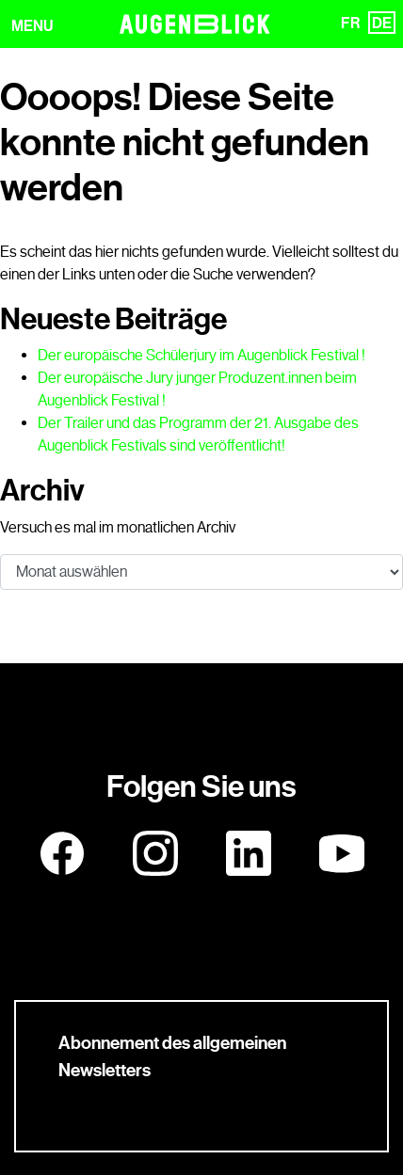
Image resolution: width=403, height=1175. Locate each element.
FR (350, 23)
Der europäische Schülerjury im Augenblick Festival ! (201, 355)
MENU (32, 26)
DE (382, 23)
